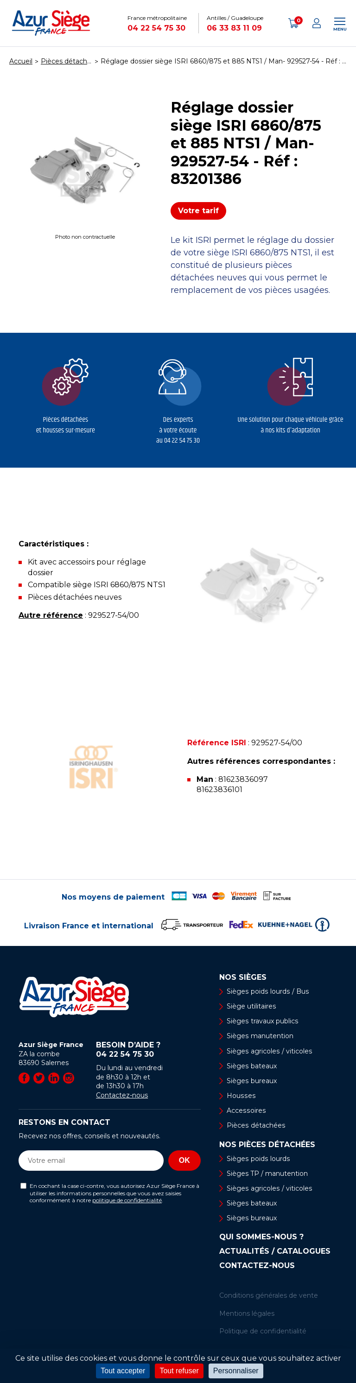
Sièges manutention (260, 1036)
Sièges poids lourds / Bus (267, 991)
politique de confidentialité (127, 1200)
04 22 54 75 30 (156, 28)
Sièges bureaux (251, 1081)
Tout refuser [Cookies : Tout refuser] (178, 1371)
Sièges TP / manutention (267, 1173)
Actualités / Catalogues (275, 1252)
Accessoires (246, 1110)
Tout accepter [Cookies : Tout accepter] (123, 1371)
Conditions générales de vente (268, 1296)
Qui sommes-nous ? (261, 1237)
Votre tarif (198, 210)
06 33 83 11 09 (234, 28)
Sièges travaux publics (262, 1021)
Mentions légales (246, 1313)
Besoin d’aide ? (148, 1049)
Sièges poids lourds (258, 1159)
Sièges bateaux (251, 1066)
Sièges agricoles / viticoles (269, 1051)
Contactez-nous (122, 1095)
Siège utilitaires (251, 1006)
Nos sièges (243, 977)
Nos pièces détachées (267, 1144)
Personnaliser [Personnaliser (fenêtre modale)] (236, 1371)
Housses (240, 1095)
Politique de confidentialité (262, 1331)
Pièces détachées (256, 1126)
